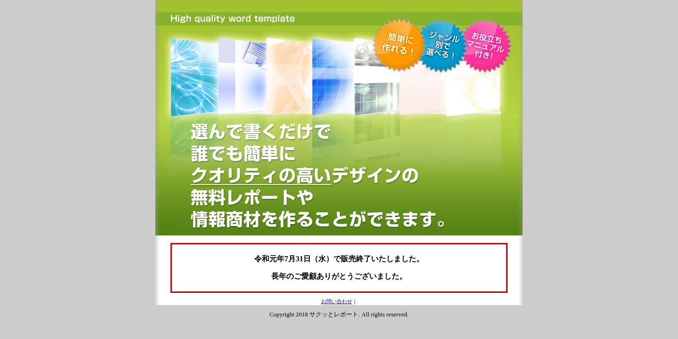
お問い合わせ (336, 301)
